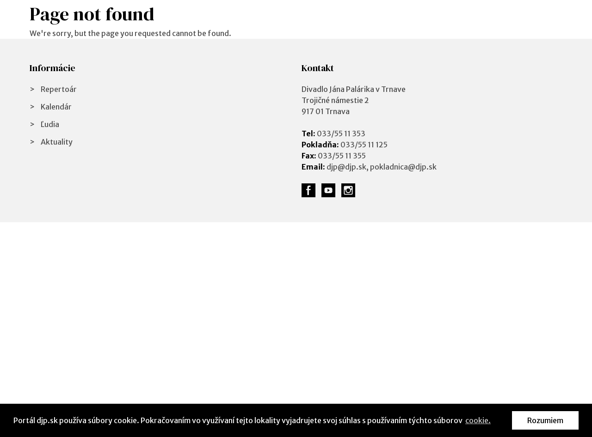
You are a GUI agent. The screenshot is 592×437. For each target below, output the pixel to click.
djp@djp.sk (346, 166)
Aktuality (57, 141)
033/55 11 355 (342, 155)
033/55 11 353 (341, 133)
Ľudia (50, 124)
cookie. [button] (478, 420)
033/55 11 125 (364, 144)
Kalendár (56, 106)
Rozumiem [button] (545, 420)
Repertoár (59, 89)
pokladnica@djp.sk (403, 166)
